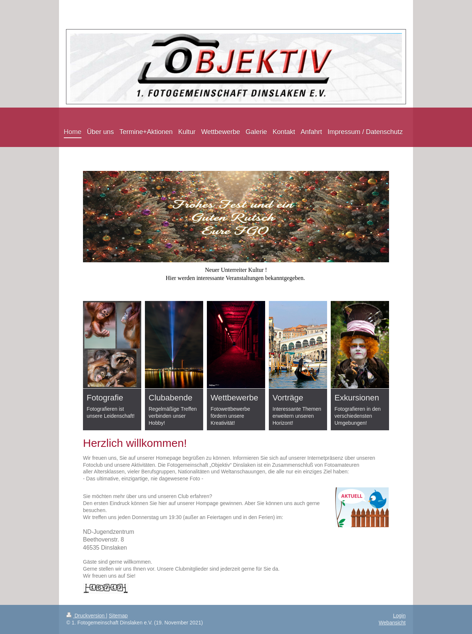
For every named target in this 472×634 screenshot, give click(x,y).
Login (399, 616)
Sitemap (118, 616)
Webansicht (392, 623)
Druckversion (86, 616)
